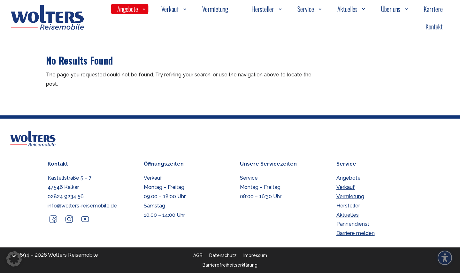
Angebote (348, 178)
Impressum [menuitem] (255, 255)
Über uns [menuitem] (390, 9)
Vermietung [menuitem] (215, 9)
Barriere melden (355, 233)
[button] (14, 259)
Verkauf (153, 178)
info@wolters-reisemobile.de (82, 206)
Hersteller (348, 206)
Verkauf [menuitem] (170, 9)
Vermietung (350, 196)
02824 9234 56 (66, 196)
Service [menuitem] (305, 9)
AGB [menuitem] (198, 255)
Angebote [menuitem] (127, 9)
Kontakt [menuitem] (434, 26)
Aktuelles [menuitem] (347, 9)
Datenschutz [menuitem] (223, 255)
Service (249, 178)
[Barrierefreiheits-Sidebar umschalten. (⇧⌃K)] (445, 258)
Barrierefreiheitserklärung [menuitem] (230, 264)
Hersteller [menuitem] (262, 9)
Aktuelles (347, 215)
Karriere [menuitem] (433, 9)
